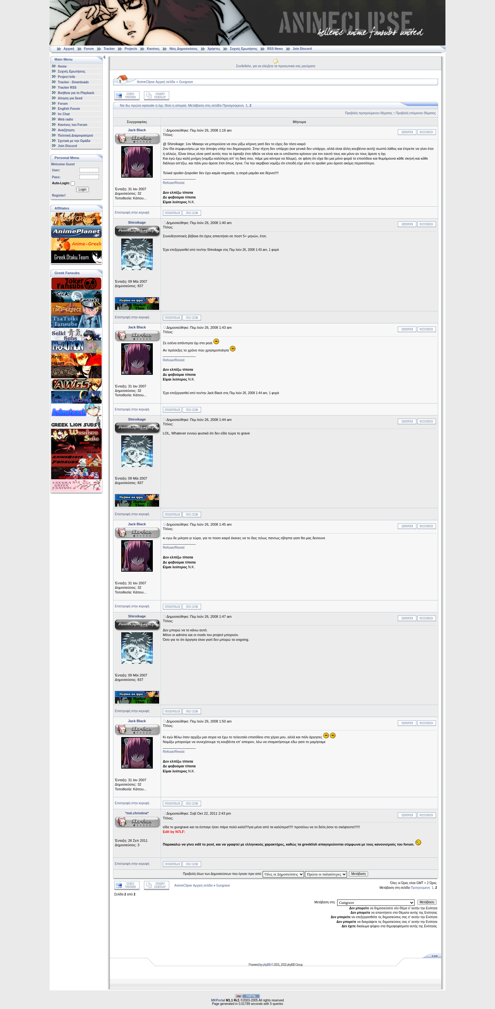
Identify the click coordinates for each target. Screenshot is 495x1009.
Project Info (66, 77)
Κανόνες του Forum (72, 125)
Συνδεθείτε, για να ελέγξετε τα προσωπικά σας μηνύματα (275, 66)
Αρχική (68, 48)
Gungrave (186, 82)
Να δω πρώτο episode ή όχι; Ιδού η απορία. (153, 105)
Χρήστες (213, 48)
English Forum (69, 108)
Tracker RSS (67, 87)
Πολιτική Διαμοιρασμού (75, 135)
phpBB (267, 964)
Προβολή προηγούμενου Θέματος (368, 113)
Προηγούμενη (233, 105)
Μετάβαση (358, 874)
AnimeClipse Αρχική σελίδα (156, 82)
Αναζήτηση (66, 130)
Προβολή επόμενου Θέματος (416, 113)
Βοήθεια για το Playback (76, 93)
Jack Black (137, 130)
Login (82, 189)
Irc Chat (63, 114)
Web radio (65, 119)
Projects (131, 48)
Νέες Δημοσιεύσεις (184, 48)
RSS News (275, 48)
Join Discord (302, 48)
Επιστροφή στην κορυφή (132, 212)
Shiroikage (137, 222)
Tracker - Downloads (73, 82)
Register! (59, 195)
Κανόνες (153, 48)
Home (62, 66)
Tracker (109, 48)
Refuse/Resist (173, 183)
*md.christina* (137, 813)
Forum (89, 48)
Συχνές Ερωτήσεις (244, 48)
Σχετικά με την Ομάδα (74, 140)
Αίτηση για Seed (70, 98)
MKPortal (218, 1000)
